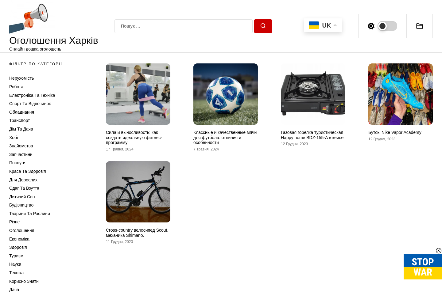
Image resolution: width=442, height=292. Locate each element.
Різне (14, 221)
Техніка (16, 272)
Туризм (16, 255)
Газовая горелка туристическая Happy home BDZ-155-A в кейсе (312, 135)
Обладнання (21, 112)
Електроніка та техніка (32, 95)
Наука (15, 264)
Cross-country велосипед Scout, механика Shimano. (137, 233)
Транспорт (19, 120)
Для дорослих (23, 179)
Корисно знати (24, 281)
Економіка (19, 239)
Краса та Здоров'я (27, 171)
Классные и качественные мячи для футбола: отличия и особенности (225, 137)
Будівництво (21, 205)
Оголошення (21, 230)
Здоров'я (18, 247)
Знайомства (21, 145)
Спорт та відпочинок (30, 103)
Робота (16, 86)
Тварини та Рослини (29, 213)
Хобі (13, 137)
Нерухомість (21, 78)
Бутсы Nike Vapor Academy (394, 132)
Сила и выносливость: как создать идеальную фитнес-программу (134, 137)
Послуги (17, 162)
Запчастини (21, 154)
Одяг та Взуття (24, 188)
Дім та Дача (21, 129)
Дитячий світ (22, 196)
